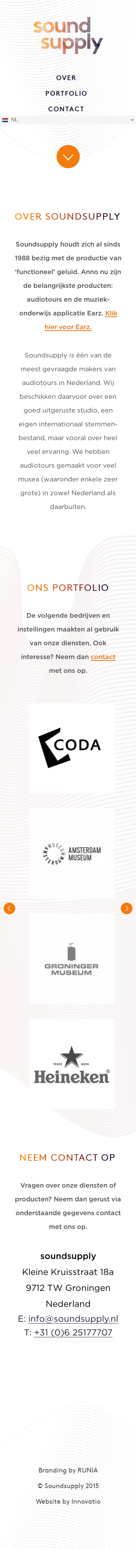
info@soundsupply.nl (73, 1319)
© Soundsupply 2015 (68, 1486)
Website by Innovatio (68, 1502)
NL (9, 120)
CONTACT (66, 109)
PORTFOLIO (66, 94)
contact (103, 657)
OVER (66, 78)
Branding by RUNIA (68, 1470)
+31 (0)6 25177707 (73, 1333)
